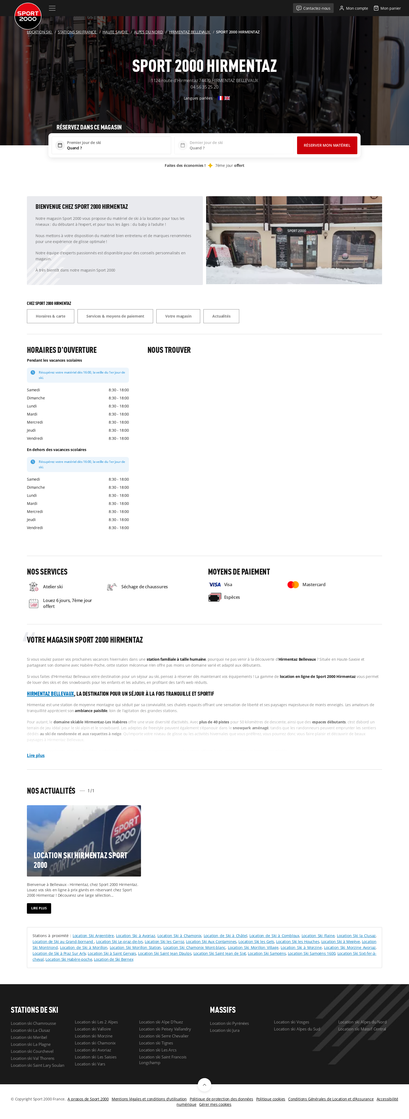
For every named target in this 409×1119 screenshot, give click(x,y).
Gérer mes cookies (215, 1104)
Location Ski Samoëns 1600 (312, 953)
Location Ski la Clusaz (356, 935)
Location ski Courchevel (32, 1051)
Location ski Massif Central (362, 1029)
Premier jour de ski (84, 142)
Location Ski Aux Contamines (211, 941)
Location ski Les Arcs (158, 1050)
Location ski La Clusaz (30, 1030)
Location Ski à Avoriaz (135, 935)
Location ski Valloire (93, 1029)
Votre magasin (178, 316)
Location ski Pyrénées (229, 1023)
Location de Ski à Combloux (274, 935)
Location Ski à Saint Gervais (112, 953)
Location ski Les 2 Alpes (96, 1022)
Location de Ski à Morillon (83, 947)
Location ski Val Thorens (32, 1058)
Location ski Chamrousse (33, 1023)
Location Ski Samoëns (267, 953)
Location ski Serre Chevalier (164, 1036)
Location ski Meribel (29, 1037)
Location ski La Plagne (31, 1044)
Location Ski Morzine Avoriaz (350, 947)
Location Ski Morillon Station (135, 947)
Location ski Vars (90, 1064)
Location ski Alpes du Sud (297, 1029)
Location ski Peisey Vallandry (165, 1029)
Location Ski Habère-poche (68, 959)
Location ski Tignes (156, 1043)
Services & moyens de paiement (115, 316)
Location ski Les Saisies (95, 1057)
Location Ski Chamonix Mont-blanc (194, 947)
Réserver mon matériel (327, 145)
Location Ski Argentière (93, 935)
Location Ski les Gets (256, 941)
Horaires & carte (50, 316)
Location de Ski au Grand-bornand (63, 941)
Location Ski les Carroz (164, 941)
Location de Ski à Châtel (225, 935)
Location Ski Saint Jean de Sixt (219, 953)
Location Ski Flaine (318, 935)
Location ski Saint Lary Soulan (37, 1065)
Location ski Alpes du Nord (362, 1022)
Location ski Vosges (291, 1022)
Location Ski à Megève (340, 941)
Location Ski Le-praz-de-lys (119, 941)
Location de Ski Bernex (113, 959)
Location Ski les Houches (297, 941)
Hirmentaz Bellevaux (50, 693)
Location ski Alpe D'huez (161, 1022)
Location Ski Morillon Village (253, 947)
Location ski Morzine (93, 1036)
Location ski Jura (224, 1030)
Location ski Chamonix (95, 1043)
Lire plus (36, 755)
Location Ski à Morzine (301, 947)
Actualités (221, 316)
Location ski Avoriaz (93, 1050)
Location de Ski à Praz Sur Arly (59, 953)
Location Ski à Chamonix (179, 935)
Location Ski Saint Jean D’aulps (164, 953)
